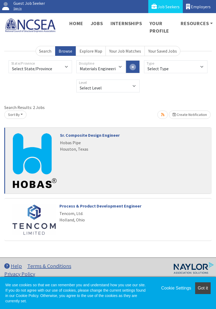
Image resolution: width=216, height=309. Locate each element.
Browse (65, 51)
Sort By (14, 114)
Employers (198, 6)
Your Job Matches (125, 51)
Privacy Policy (19, 274)
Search (45, 51)
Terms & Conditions (49, 266)
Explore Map (90, 51)
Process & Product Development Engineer (100, 206)
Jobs (97, 23)
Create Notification (190, 114)
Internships (126, 23)
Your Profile (159, 27)
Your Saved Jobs (162, 51)
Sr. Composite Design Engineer (90, 135)
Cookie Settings (176, 288)
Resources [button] (195, 23)
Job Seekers (165, 6)
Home (76, 23)
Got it (203, 288)
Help (13, 266)
